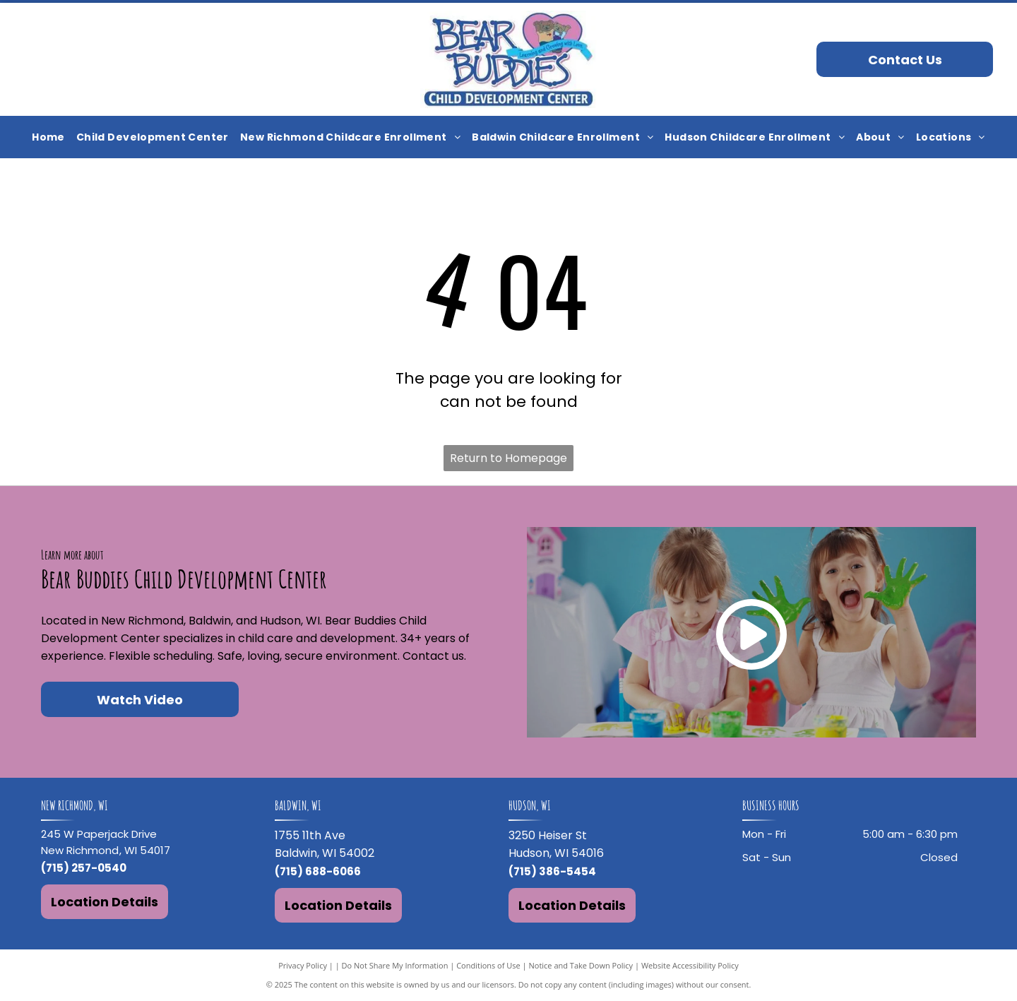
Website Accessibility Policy (690, 965)
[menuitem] (48, 137)
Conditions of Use (488, 965)
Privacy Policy (302, 965)
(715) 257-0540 (83, 867)
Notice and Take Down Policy (581, 965)
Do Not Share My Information (395, 965)
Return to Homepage (508, 458)
